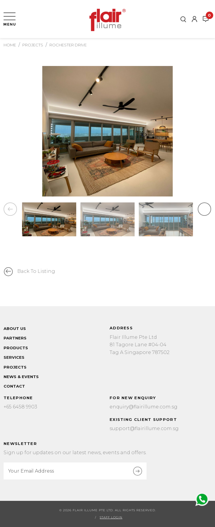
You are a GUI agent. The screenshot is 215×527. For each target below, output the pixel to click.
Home (10, 45)
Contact (14, 386)
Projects (32, 45)
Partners (15, 338)
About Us (15, 328)
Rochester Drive (68, 45)
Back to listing (36, 271)
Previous (10, 210)
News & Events (21, 376)
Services (14, 357)
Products (16, 347)
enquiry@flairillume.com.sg (143, 407)
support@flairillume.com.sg (144, 428)
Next (204, 210)
